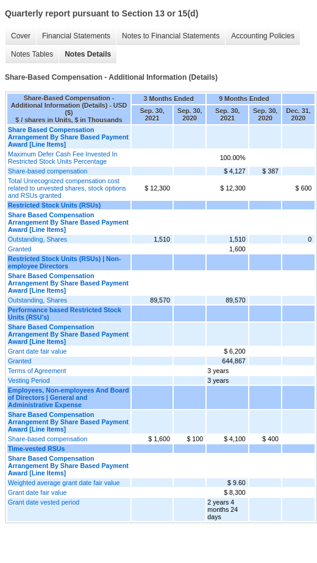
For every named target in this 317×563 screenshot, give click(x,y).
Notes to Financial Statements (170, 36)
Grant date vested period (43, 502)
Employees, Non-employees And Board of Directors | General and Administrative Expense (68, 397)
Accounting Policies (262, 36)
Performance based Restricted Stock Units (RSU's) (64, 313)
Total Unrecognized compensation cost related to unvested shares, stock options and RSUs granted (67, 188)
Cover (20, 36)
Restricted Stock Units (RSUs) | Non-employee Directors (64, 262)
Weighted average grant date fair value (63, 482)
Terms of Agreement (37, 370)
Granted (20, 249)
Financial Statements (76, 36)
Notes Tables (32, 54)
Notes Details (88, 54)
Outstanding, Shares (37, 239)
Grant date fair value (37, 351)
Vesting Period (29, 380)
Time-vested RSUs (36, 448)
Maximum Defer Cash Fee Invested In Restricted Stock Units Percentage (62, 157)
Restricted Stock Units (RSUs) (54, 205)
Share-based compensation (47, 171)
